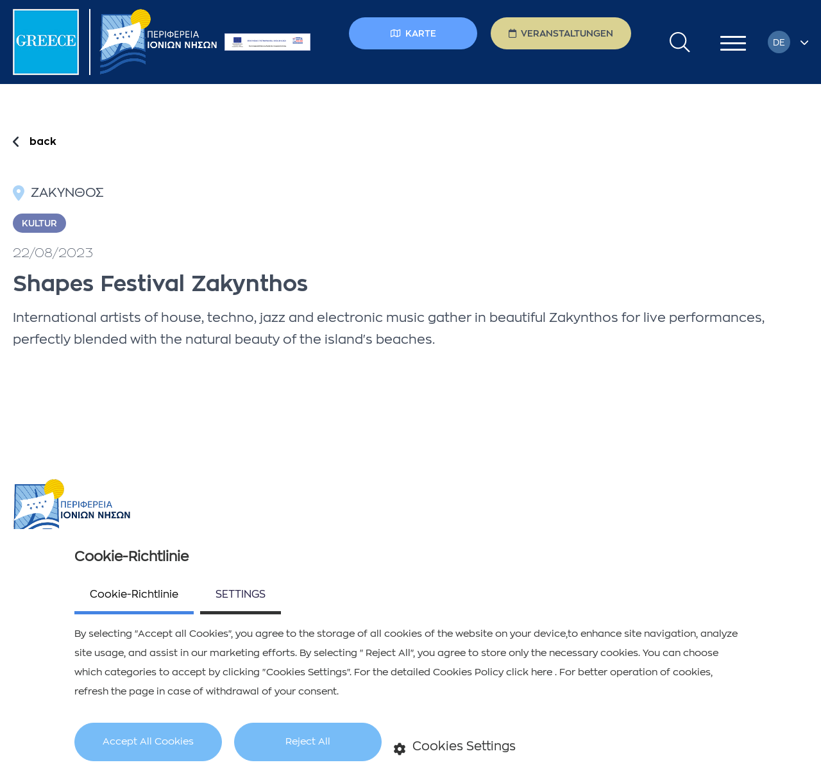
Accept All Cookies (148, 741)
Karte (413, 33)
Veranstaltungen (561, 33)
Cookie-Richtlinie (134, 594)
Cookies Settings (455, 747)
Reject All (307, 741)
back (43, 142)
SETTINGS (241, 594)
